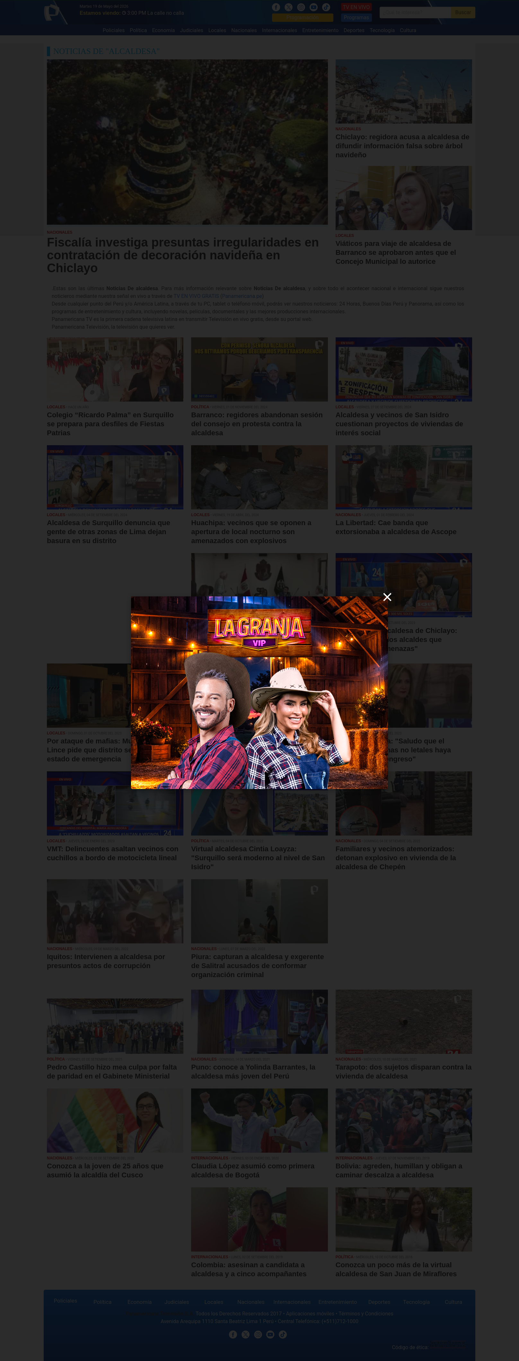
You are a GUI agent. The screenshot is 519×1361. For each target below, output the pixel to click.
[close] (387, 597)
